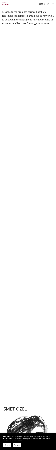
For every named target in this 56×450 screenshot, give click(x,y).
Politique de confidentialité (12, 440)
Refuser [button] (7, 445)
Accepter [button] (17, 445)
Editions (4, 3)
